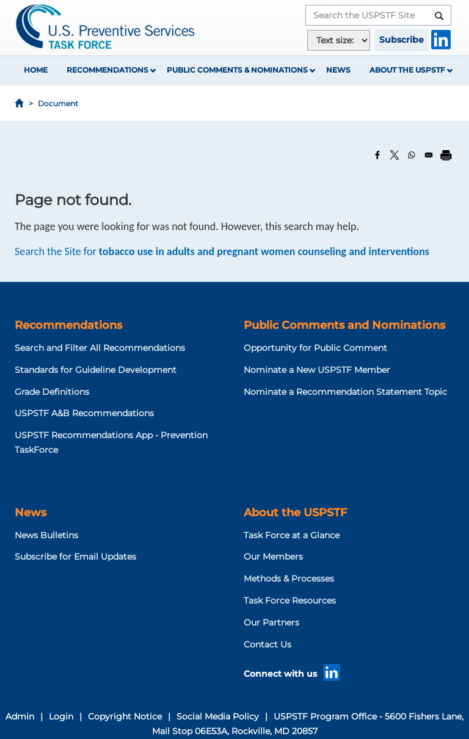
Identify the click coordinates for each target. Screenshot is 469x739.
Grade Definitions (52, 391)
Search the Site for (222, 251)
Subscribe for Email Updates (75, 556)
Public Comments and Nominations (344, 325)
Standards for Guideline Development (95, 369)
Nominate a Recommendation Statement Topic (345, 391)
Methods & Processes (289, 578)
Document (58, 103)
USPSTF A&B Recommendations (84, 413)
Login (61, 716)
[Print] (446, 155)
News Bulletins (46, 535)
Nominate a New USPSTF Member (317, 369)
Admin (19, 716)
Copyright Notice (125, 716)
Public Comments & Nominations (237, 69)
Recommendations (107, 69)
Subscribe (401, 39)
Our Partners (271, 622)
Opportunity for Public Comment (315, 347)
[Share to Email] (429, 155)
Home (36, 69)
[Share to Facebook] (377, 155)
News (338, 69)
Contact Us (267, 644)
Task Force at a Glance (292, 535)
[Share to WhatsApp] (411, 155)
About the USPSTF (407, 69)
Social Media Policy (217, 716)
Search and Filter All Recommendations (100, 347)
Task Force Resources (290, 600)
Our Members (273, 556)
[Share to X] (394, 155)
